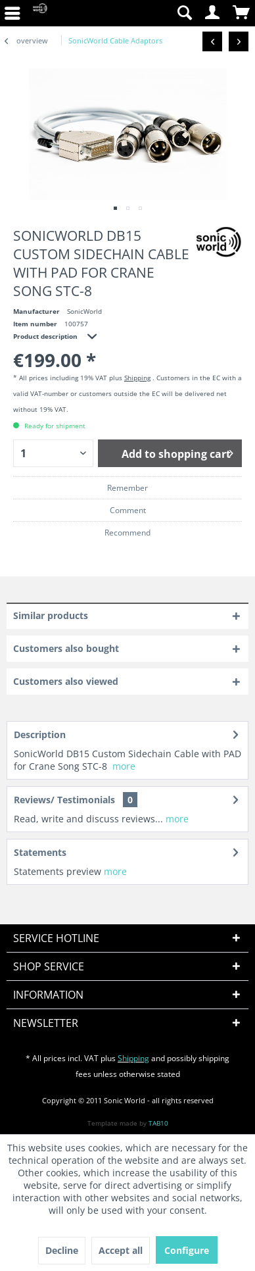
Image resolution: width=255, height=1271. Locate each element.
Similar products (50, 615)
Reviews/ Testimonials (64, 799)
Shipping (137, 377)
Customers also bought (66, 648)
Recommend (127, 532)
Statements (40, 852)
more (123, 766)
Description (40, 734)
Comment (128, 510)
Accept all (121, 1250)
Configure (186, 1250)
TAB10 (158, 1123)
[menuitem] (184, 13)
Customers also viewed (65, 681)
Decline (61, 1250)
